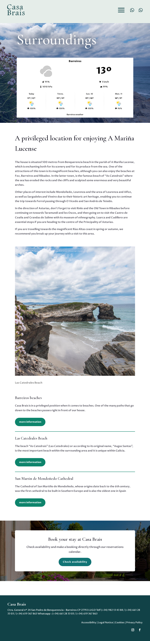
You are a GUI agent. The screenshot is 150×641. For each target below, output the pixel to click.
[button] (121, 10)
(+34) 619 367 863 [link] (26, 613)
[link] (15, 10)
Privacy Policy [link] (134, 622)
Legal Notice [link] (105, 622)
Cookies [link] (119, 622)
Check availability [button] (75, 562)
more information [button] (30, 422)
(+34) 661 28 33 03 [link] (63, 613)
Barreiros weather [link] (75, 114)
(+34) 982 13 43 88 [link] (112, 610)
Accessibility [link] (88, 622)
